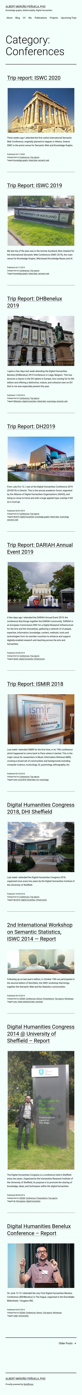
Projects (54, 17)
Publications (41, 17)
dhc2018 (16, 900)
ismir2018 (22, 780)
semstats (39, 1002)
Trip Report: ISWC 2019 (34, 185)
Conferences (24, 157)
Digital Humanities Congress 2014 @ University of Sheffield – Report (41, 1034)
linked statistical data (26, 1002)
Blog (17, 17)
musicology (51, 401)
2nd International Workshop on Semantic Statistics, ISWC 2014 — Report (39, 932)
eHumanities (24, 1316)
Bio (30, 17)
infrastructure (39, 659)
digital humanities (29, 401)
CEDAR (22, 999)
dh (14, 1201)
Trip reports (34, 157)
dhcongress (20, 1201)
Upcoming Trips (68, 17)
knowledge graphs (20, 160)
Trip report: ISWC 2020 (34, 78)
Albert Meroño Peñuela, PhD (25, 6)
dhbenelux (17, 401)
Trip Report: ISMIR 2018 (35, 684)
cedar (15, 1316)
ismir (15, 780)
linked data (33, 160)
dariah (15, 659)
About (9, 17)
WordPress (28, 1384)
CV (24, 17)
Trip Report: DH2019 (31, 426)
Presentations (48, 999)
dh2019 (16, 517)
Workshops (69, 999)
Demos (39, 999)
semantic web (43, 160)
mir (37, 780)
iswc (15, 1002)
